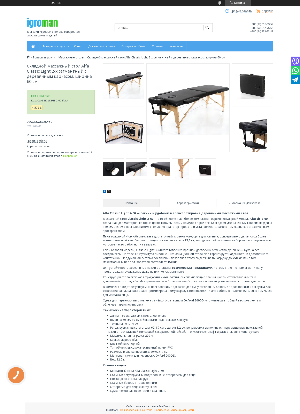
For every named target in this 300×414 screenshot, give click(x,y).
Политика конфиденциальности (174, 410)
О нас (78, 46)
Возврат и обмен (133, 46)
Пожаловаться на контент (136, 410)
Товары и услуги (54, 46)
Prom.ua (168, 406)
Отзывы (157, 46)
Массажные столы (71, 57)
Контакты (176, 46)
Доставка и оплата (101, 46)
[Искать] (207, 27)
